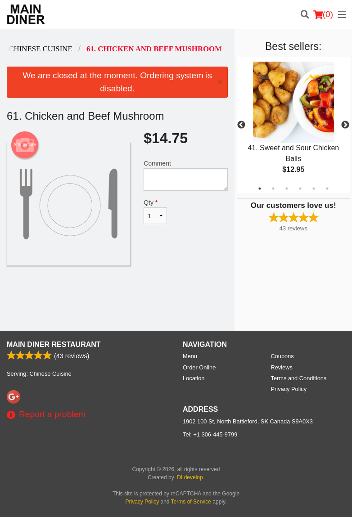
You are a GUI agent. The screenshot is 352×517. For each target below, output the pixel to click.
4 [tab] (300, 188)
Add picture (25, 144)
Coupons (282, 356)
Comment (186, 175)
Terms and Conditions (299, 378)
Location (193, 378)
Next (345, 125)
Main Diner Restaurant (54, 344)
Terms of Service (191, 502)
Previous (241, 125)
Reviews (282, 367)
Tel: (210, 434)
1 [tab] (259, 188)
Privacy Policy (289, 389)
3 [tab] (286, 188)
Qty (155, 211)
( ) (323, 14)
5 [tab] (313, 188)
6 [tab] (327, 188)
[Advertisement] (117, 294)
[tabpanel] (293, 125)
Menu (190, 356)
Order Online (199, 367)
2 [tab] (273, 188)
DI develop (190, 477)
